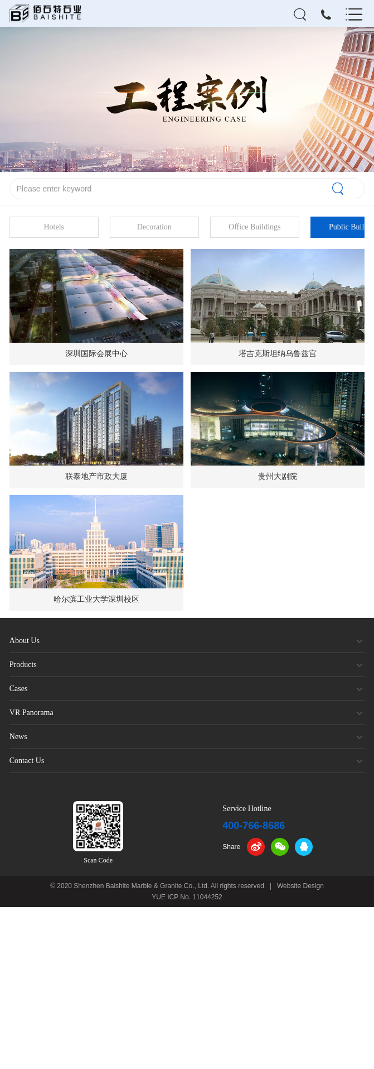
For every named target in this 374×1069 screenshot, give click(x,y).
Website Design (300, 886)
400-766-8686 (253, 825)
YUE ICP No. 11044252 (187, 897)
